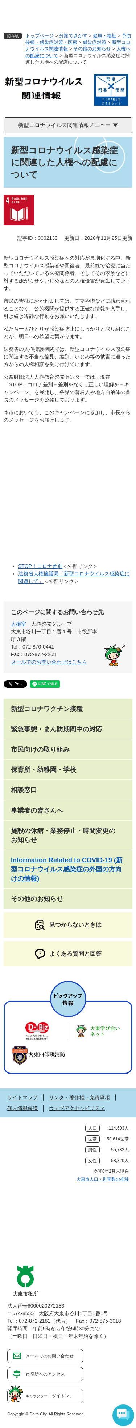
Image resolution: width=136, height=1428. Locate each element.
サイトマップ (22, 1097)
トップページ (39, 35)
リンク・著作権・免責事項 (79, 1097)
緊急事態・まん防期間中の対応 (56, 729)
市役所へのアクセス (45, 1374)
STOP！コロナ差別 (40, 566)
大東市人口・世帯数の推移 (103, 1179)
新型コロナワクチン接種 (47, 709)
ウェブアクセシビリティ (77, 1108)
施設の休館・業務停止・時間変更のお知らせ (63, 835)
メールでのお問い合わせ (50, 1356)
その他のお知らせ (92, 48)
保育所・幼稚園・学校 (43, 769)
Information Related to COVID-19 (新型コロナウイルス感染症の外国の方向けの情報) (67, 869)
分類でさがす (73, 35)
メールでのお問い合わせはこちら (49, 662)
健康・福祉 (104, 35)
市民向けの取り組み (40, 749)
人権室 (18, 624)
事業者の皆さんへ (37, 810)
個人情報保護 (22, 1108)
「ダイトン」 (50, 1395)
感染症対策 (94, 42)
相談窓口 (24, 790)
